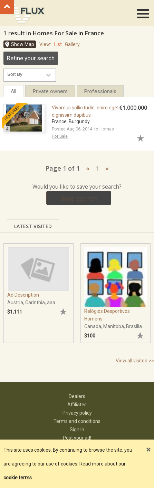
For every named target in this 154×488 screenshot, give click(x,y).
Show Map (22, 44)
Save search (78, 198)
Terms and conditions (77, 421)
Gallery (72, 44)
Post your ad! (77, 438)
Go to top (7, 7)
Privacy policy (77, 413)
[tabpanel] (38, 290)
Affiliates (77, 404)
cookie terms (17, 477)
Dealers (77, 396)
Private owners (50, 91)
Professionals (100, 91)
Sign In (77, 429)
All (13, 91)
